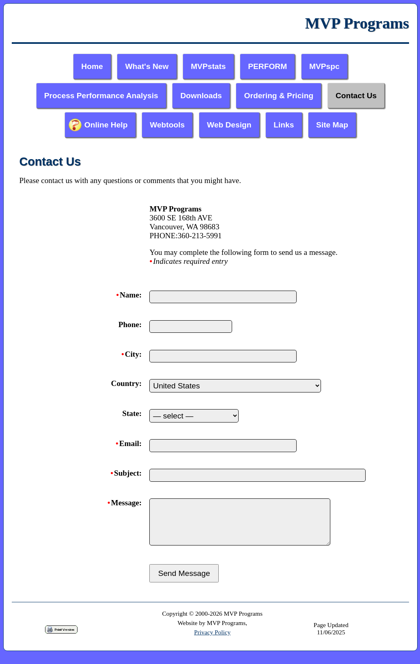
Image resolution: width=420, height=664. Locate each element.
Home (92, 66)
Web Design (229, 125)
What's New (146, 66)
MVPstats (208, 66)
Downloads (201, 95)
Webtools (167, 125)
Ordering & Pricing (279, 95)
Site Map (332, 125)
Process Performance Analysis (101, 95)
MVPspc (324, 66)
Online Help (106, 125)
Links (284, 125)
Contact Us (356, 95)
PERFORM (267, 66)
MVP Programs (357, 23)
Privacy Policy (212, 641)
